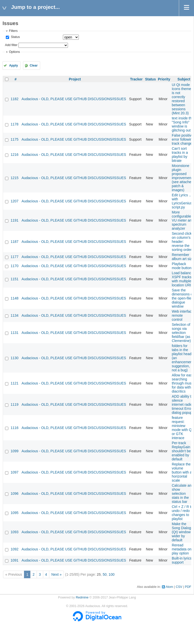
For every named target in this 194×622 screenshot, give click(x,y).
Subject (184, 79)
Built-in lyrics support (182, 560)
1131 (14, 333)
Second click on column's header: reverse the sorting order (182, 241)
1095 (14, 513)
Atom (169, 587)
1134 (14, 315)
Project (75, 79)
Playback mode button (181, 266)
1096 (14, 493)
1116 (14, 428)
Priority (164, 79)
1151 (14, 279)
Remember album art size (183, 257)
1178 (14, 124)
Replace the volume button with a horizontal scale (182, 472)
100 (111, 574)
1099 (14, 451)
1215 (14, 178)
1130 (14, 358)
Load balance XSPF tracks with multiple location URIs (182, 279)
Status (15, 37)
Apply (13, 65)
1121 (14, 383)
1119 (14, 404)
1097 (14, 472)
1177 (14, 257)
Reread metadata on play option (181, 549)
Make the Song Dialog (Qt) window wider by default (181, 532)
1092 (14, 549)
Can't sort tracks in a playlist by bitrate (180, 154)
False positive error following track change (183, 139)
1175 (14, 139)
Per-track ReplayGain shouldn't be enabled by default (181, 451)
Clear (34, 65)
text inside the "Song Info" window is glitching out (182, 124)
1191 (14, 220)
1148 (14, 298)
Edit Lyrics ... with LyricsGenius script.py (182, 201)
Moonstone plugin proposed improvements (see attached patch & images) (183, 178)
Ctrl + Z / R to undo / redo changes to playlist (182, 513)
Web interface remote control (182, 315)
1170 (14, 266)
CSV (179, 587)
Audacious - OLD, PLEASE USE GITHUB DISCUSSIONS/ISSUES (73, 99)
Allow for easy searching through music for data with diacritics (183, 383)
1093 (14, 532)
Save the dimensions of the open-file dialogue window (182, 298)
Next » (56, 574)
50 (105, 574)
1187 (14, 242)
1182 (14, 99)
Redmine (82, 597)
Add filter (11, 45)
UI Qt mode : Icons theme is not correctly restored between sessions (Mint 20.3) (182, 99)
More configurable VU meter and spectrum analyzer (182, 220)
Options (14, 52)
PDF (188, 587)
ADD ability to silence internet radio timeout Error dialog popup (182, 404)
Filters (13, 31)
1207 (14, 201)
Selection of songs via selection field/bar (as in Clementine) (183, 333)
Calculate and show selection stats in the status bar (182, 493)
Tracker (136, 79)
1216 (14, 155)
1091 (14, 560)
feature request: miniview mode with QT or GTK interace (183, 428)
